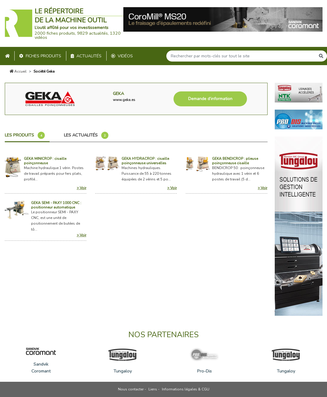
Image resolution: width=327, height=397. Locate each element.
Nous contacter (131, 389)
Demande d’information (210, 99)
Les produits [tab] (25, 135)
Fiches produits (40, 56)
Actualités (86, 56)
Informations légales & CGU (185, 389)
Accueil (18, 71)
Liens (152, 389)
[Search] (241, 56)
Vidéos (122, 56)
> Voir (81, 188)
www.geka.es (124, 99)
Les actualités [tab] (86, 135)
